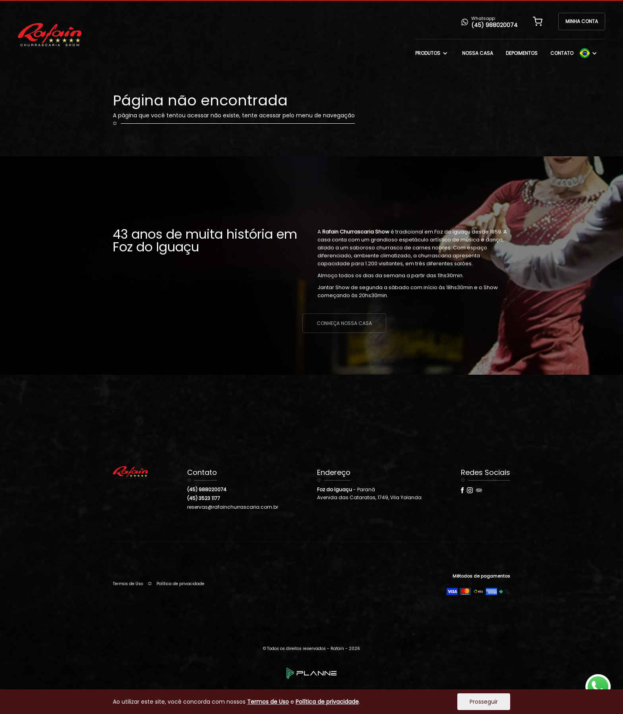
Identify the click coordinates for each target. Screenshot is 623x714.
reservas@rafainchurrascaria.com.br (232, 507)
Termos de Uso (128, 584)
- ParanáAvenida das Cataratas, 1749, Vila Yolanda (369, 493)
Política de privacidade (180, 584)
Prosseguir (484, 702)
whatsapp (598, 679)
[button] (537, 21)
